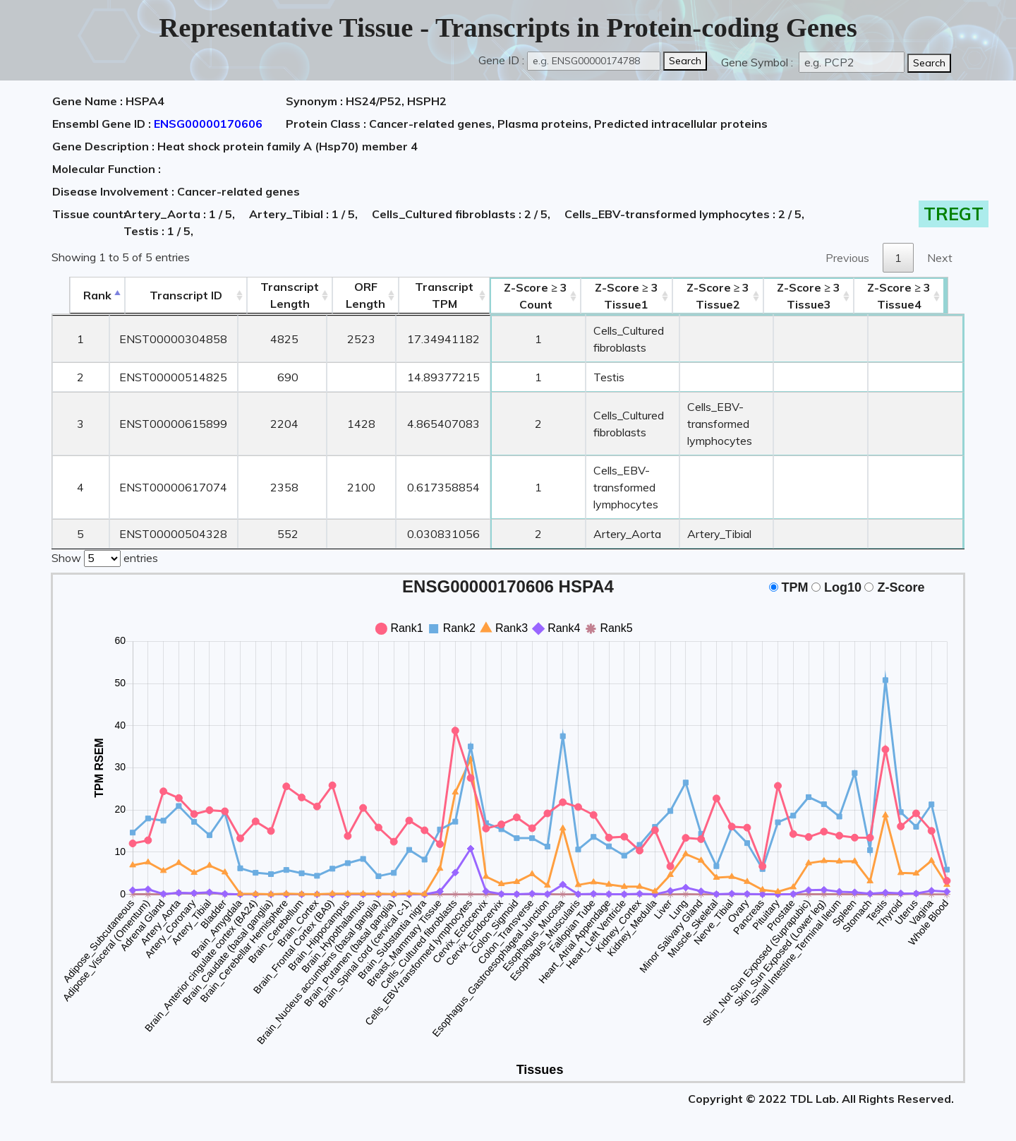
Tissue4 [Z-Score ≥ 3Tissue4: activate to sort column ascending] (918, 295)
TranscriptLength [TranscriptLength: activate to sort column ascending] (273, 295)
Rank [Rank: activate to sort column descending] (80, 295)
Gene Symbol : (758, 62)
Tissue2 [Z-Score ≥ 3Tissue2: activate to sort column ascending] (728, 295)
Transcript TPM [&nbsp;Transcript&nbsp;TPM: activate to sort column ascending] (428, 295)
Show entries (105, 557)
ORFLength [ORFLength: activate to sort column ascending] (349, 295)
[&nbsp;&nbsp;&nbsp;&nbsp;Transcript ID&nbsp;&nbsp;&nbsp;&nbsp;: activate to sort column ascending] (169, 295)
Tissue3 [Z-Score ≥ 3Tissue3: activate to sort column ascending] (827, 295)
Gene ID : (501, 60)
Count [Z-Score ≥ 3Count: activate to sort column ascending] (520, 295)
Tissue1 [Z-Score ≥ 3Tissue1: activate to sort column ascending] (619, 295)
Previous (847, 258)
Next (940, 258)
